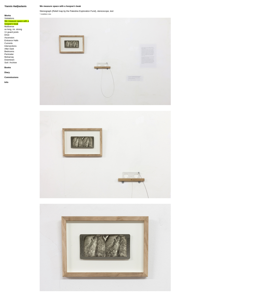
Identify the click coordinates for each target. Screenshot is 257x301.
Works (7, 15)
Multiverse (9, 26)
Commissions (11, 77)
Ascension (9, 37)
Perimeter (9, 54)
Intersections (10, 46)
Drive (6, 35)
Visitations (9, 18)
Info (6, 82)
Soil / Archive (10, 62)
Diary (7, 72)
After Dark (9, 49)
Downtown (9, 60)
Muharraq (9, 57)
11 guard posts (11, 32)
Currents (8, 43)
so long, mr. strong (13, 29)
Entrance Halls (11, 40)
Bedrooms (9, 51)
